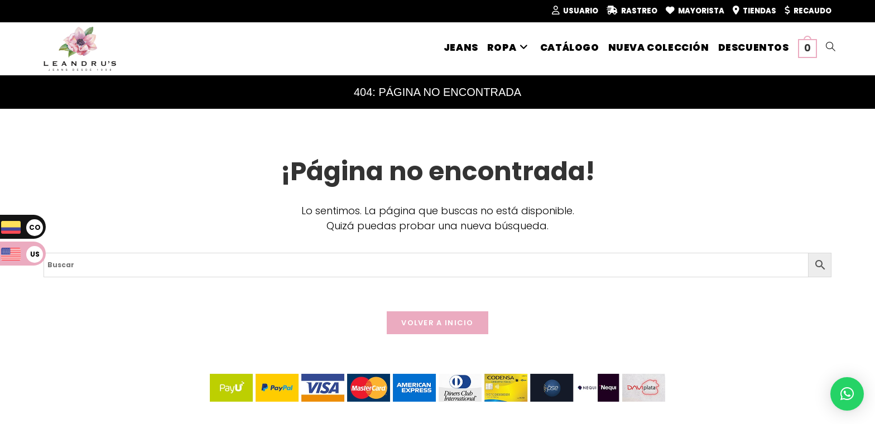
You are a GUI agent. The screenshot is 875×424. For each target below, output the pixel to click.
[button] (847, 394)
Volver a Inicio (437, 322)
